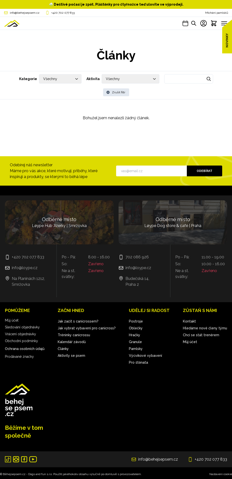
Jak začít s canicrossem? (78, 321)
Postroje (136, 321)
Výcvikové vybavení (145, 356)
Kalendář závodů (72, 342)
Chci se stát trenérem (201, 335)
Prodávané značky (19, 357)
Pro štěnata (138, 362)
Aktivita (93, 79)
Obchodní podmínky (21, 341)
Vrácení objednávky (20, 334)
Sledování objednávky (22, 327)
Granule (135, 342)
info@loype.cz (25, 267)
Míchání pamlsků (216, 12)
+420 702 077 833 (63, 12)
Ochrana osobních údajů (24, 349)
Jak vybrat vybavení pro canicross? (87, 328)
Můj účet (11, 320)
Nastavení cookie (220, 474)
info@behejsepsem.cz (25, 12)
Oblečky (136, 328)
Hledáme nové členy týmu (205, 328)
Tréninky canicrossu (74, 335)
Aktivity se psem (71, 356)
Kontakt (189, 321)
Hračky (134, 335)
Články (63, 349)
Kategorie (28, 79)
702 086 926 (137, 257)
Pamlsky (136, 349)
